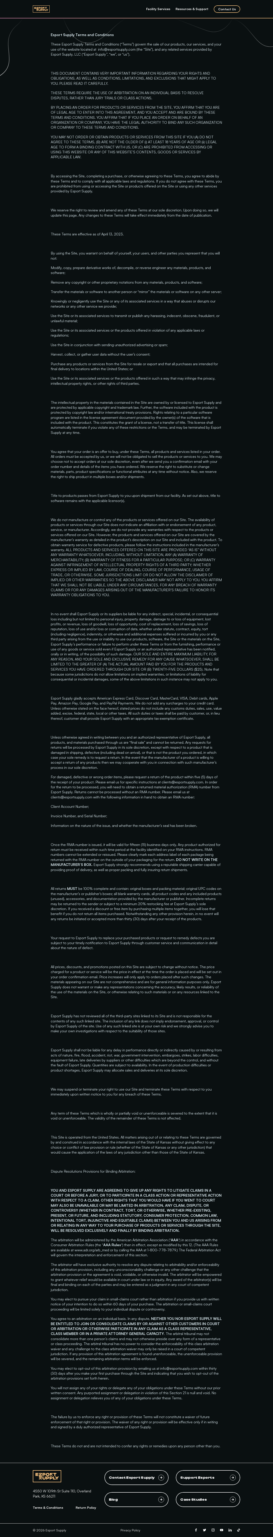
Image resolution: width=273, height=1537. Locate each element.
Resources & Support (192, 9)
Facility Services (158, 9)
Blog (136, 1499)
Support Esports (208, 1477)
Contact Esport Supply (136, 1477)
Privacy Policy (130, 1530)
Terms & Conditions (48, 1507)
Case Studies (208, 1499)
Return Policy (86, 1507)
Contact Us (227, 9)
